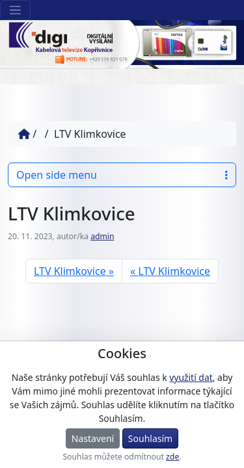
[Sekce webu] (15, 10)
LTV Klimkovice (70, 271)
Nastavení (93, 438)
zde (172, 456)
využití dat (190, 377)
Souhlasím (150, 438)
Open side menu (122, 175)
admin (102, 236)
